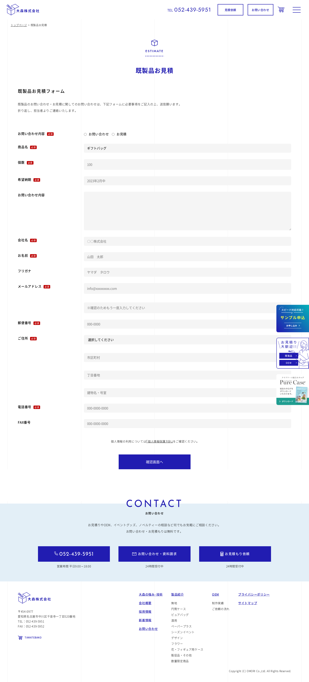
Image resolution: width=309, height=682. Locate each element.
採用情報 (145, 611)
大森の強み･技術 (151, 594)
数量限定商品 (180, 661)
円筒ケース (178, 609)
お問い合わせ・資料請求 (157, 553)
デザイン (177, 638)
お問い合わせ (260, 10)
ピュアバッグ (180, 615)
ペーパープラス (181, 626)
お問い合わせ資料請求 (292, 318)
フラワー (177, 643)
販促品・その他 (181, 655)
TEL (189, 10)
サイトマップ (247, 603)
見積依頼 (230, 10)
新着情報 (145, 620)
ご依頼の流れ (221, 609)
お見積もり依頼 (237, 553)
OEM (288, 362)
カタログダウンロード (292, 389)
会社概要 (145, 603)
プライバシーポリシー (254, 594)
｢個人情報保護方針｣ (159, 441)
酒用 (174, 620)
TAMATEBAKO (33, 637)
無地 (174, 603)
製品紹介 (177, 594)
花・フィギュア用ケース (187, 649)
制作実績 (218, 603)
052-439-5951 (76, 554)
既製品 (288, 355)
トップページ (19, 25)
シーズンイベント (183, 632)
